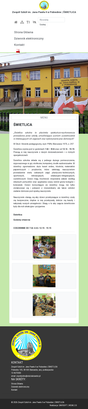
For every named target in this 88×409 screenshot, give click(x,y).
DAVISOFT (63, 405)
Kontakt (19, 44)
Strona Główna (23, 32)
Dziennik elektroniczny (28, 38)
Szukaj (43, 24)
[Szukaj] (51, 19)
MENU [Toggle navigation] (44, 117)
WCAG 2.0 (73, 405)
